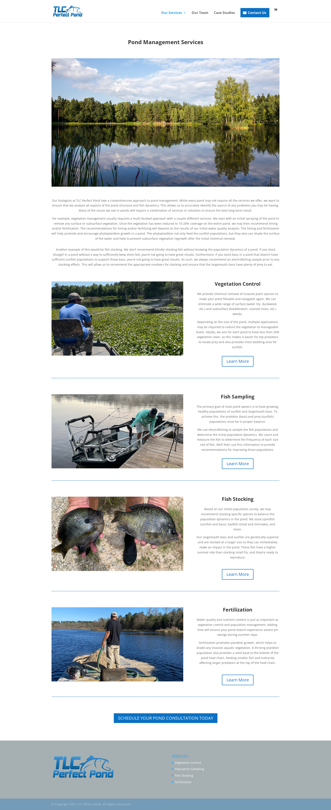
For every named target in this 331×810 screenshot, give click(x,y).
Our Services (171, 13)
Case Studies (224, 13)
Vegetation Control (188, 763)
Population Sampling (189, 769)
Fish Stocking (184, 775)
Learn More (238, 361)
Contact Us (257, 12)
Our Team (200, 13)
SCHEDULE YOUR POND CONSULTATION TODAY (165, 718)
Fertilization (183, 782)
